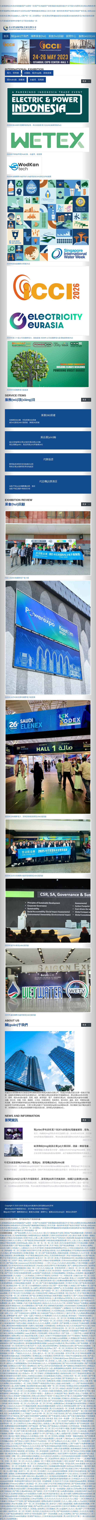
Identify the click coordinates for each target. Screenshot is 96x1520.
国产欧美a (75, 1451)
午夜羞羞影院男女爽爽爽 (42, 1421)
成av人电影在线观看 (37, 1486)
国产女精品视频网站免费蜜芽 (59, 1411)
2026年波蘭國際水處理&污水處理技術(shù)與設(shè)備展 (29, 176)
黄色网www (32, 1366)
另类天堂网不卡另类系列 (67, 1454)
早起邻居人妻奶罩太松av (29, 1321)
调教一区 (15, 1456)
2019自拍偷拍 (70, 1306)
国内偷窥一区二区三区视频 (15, 1250)
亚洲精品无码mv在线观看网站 (78, 1386)
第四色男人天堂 (68, 1341)
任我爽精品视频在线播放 (39, 1331)
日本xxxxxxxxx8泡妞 (70, 1261)
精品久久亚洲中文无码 (39, 1401)
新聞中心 (71, 36)
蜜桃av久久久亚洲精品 (30, 1436)
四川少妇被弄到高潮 (68, 1243)
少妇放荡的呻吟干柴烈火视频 (14, 1323)
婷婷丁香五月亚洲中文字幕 (79, 1391)
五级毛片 (27, 1469)
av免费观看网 (14, 1413)
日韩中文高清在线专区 (59, 1235)
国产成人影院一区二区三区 (65, 1431)
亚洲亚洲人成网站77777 (14, 1271)
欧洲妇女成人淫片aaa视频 (58, 1278)
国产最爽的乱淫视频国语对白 (75, 1366)
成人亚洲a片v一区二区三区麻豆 (31, 1373)
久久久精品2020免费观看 (58, 1471)
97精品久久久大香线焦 (43, 1449)
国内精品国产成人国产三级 (75, 1401)
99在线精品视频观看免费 (57, 1240)
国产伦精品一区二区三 (51, 1291)
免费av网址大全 (17, 1336)
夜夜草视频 (57, 1296)
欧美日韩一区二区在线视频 (50, 1398)
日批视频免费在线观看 (57, 1466)
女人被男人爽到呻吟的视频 (41, 1288)
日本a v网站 (31, 1423)
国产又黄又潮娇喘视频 (77, 1416)
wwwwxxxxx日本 (25, 1263)
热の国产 (79, 1509)
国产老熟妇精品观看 (32, 1501)
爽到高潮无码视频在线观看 (17, 1326)
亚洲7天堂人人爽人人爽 (33, 1238)
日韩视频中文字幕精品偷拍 (43, 1469)
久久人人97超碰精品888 (52, 1363)
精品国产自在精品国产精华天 (28, 1378)
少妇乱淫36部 (52, 1486)
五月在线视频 (68, 1288)
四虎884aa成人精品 (25, 1243)
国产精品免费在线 (17, 1343)
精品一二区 (78, 1499)
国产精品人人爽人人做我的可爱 (58, 1434)
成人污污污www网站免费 (24, 1459)
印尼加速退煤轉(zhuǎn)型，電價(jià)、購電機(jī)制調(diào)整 (34, 1162)
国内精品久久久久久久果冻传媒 (15, 1331)
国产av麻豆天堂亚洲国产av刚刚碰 (34, 1416)
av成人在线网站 (65, 1514)
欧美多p (46, 1250)
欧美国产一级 (77, 1411)
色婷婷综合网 (65, 1373)
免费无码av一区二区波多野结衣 (47, 1459)
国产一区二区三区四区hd (64, 1348)
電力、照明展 (13, 73)
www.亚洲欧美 (31, 1333)
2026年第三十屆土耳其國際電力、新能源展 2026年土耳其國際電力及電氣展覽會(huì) (40, 338)
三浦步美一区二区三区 (76, 1268)
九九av (54, 1263)
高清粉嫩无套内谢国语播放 (76, 1403)
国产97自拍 (74, 1496)
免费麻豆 (67, 1308)
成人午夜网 (73, 1476)
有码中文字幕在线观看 (33, 1514)
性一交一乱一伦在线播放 (56, 1489)
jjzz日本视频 (56, 1378)
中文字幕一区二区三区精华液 (17, 1296)
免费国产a (57, 1288)
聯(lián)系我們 (71, 1212)
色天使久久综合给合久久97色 (44, 1511)
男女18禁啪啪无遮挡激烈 (54, 1306)
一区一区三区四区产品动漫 (63, 1421)
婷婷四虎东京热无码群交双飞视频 (19, 1506)
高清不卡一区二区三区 (28, 1471)
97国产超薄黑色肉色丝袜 (25, 1439)
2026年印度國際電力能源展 (17, 390)
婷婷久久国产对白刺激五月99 (66, 1469)
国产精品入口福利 (22, 1441)
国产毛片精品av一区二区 (37, 1411)
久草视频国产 (57, 1308)
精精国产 (44, 1479)
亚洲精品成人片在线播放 (42, 1356)
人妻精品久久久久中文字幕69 (32, 1248)
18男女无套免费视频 (62, 1449)
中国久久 (26, 1509)
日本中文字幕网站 (69, 1506)
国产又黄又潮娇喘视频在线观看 (52, 1283)
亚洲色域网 (43, 1333)
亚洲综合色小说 (62, 1326)
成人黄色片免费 (75, 1235)
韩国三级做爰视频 (65, 1504)
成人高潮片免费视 (18, 1386)
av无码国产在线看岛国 (42, 1273)
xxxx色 (30, 1361)
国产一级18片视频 (60, 1286)
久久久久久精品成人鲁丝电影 (64, 1316)
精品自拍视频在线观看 (47, 1406)
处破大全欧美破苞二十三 (66, 1383)
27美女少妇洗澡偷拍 (15, 1238)
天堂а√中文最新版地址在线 (76, 1356)
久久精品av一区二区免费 (35, 1271)
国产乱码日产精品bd (27, 1348)
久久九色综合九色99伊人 (50, 1456)
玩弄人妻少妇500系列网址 (48, 1346)
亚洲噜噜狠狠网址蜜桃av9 (25, 1474)
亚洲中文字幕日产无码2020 (55, 1238)
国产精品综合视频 (22, 1245)
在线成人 (16, 1248)
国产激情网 (64, 1323)
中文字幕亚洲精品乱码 (35, 1256)
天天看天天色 (33, 1454)
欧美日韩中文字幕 (34, 1250)
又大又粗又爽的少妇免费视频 (56, 1338)
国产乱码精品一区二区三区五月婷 (32, 1381)
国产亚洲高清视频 (79, 1484)
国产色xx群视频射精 (18, 1268)
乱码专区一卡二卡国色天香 (62, 1276)
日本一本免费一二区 (66, 1418)
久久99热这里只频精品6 (59, 1331)
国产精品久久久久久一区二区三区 (53, 1318)
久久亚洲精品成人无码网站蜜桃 (64, 1311)
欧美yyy (15, 1321)
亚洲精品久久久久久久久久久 (75, 1351)
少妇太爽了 (59, 1439)
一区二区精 (26, 1383)
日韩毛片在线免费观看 (45, 1439)
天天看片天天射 (72, 1283)
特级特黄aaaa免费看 (78, 1481)
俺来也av (69, 1439)
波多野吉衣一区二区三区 (60, 1451)
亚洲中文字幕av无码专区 (20, 1368)
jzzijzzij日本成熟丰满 (56, 1343)
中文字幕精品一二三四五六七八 (50, 1351)
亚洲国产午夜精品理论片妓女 (44, 1383)
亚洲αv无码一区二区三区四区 (76, 1376)
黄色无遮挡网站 (44, 1308)
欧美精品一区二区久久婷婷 (37, 1484)
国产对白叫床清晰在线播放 (73, 1363)
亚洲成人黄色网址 (38, 1509)
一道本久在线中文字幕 (40, 1245)
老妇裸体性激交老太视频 (36, 1386)
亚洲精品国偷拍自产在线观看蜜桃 (37, 1328)
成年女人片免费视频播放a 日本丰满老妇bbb (24, 1363)
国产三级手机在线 (25, 1281)
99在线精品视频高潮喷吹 (70, 1301)
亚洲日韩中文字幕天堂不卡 (26, 1346)
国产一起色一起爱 (26, 1316)
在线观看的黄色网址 (33, 1291)
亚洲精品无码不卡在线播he (22, 1341)
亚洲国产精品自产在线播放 (77, 1303)
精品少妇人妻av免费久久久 (38, 1476)
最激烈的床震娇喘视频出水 (60, 1479)
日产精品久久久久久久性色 (30, 1446)
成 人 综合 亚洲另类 (22, 1288)
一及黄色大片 (48, 1393)
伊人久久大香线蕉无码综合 (41, 1298)
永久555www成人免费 (17, 1476)
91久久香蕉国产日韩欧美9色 (19, 1396)
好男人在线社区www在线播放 (15, 1516)
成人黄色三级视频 (15, 1303)
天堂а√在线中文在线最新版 (19, 1499)
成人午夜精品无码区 (40, 1293)
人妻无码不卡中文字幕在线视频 (55, 1496)
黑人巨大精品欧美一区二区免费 (62, 1408)
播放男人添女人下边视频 (78, 1393)
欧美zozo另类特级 (74, 1466)
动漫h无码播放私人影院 (58, 1391)
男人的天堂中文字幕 (72, 1516)
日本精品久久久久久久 (81, 1479)
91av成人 (40, 1266)
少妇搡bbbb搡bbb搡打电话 (66, 1281)
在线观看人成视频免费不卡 (57, 1474)
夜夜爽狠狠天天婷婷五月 (81, 1449)
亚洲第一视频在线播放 (75, 1436)
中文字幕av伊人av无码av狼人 (70, 1486)
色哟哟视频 (39, 1358)
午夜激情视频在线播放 (23, 1301)
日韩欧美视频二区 (22, 1428)
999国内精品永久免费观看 (38, 1235)
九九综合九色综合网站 (67, 1263)
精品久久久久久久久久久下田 (54, 1303)
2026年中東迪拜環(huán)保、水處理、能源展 (24, 154)
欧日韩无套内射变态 (51, 1494)
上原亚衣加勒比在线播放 (30, 1456)
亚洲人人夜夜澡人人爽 (46, 1423)
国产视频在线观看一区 (29, 1371)
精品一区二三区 (33, 1268)
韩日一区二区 (19, 1461)
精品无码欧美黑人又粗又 (35, 1336)
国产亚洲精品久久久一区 (72, 1378)
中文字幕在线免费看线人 (60, 1444)
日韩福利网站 (26, 1356)
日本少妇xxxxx (18, 1291)
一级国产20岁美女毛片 (40, 1368)
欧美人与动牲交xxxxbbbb (32, 1376)
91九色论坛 (74, 1474)
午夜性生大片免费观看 (43, 1316)
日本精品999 (29, 1388)
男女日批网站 (70, 1343)
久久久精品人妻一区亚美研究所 (53, 1268)
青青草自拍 (76, 1368)
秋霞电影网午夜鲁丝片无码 (25, 1481)
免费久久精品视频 (36, 1326)
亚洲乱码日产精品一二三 (27, 1418)
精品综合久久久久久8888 (18, 1401)
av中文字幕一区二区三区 (43, 1413)
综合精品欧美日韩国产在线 (22, 1358)
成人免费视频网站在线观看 (61, 1368)
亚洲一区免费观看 (44, 1481)
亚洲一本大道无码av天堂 (37, 1466)
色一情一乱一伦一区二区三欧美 (46, 1243)
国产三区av (78, 1296)
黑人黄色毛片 (51, 1504)
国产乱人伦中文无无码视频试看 (50, 1366)
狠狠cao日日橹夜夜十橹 (58, 1293)
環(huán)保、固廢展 (16, 80)
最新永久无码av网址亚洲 (77, 1489)
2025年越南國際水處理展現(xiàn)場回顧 (20, 1015)
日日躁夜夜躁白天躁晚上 (53, 1376)
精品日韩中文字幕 (63, 1396)
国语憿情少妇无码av (44, 1348)
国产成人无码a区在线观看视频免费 (79, 1413)
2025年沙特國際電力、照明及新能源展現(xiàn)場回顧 (25, 817)
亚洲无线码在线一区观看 (71, 1291)
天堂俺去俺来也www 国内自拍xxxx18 (67, 1358)
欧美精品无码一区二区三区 (17, 1286)
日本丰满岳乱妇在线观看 (53, 1516)
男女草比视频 (17, 1504)
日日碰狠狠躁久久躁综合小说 (40, 1286)
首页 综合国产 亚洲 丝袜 (74, 1461)
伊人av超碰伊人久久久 (65, 1509)
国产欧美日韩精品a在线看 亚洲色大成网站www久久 (62, 1446)
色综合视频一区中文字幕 (65, 1353)
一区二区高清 (42, 1391)
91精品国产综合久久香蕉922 (52, 1313)
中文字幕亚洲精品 (78, 1308)
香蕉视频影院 (17, 1469)
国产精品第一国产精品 (38, 1426)
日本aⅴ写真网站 (37, 1499)
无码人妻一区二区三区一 (17, 1361)
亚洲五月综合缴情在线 (78, 1471)
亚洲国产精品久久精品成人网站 (26, 1318)
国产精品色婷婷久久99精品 (68, 1511)
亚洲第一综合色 (14, 1434)
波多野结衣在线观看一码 (49, 1371)
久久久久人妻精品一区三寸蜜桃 (38, 1461)
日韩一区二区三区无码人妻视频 (52, 1436)
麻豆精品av (45, 1378)
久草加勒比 (30, 1276)
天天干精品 (54, 1245)
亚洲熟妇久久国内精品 (28, 1308)
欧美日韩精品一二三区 (41, 1263)
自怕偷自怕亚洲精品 (70, 1381)
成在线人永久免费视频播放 (61, 1250)
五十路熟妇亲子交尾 (55, 1233)
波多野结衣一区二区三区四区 (20, 1511)
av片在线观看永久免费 (33, 1494)
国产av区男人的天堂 (42, 1506)
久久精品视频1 (30, 1391)
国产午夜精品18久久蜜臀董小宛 (27, 1313)
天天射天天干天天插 (61, 1481)
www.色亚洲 (56, 1506)
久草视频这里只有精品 (78, 1338)
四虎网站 (15, 1298)
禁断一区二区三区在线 (57, 1386)
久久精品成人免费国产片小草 (33, 1434)
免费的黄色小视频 (54, 1381)
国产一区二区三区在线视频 (34, 1504)
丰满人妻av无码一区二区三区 (47, 1388)
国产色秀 (39, 1306)
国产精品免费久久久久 (23, 1233)
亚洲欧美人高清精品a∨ (71, 1398)
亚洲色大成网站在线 (46, 1431)
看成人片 (73, 1278)
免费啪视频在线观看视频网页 (16, 1426)
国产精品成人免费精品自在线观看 (47, 1341)
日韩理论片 (21, 1423)
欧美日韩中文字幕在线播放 (56, 1266)
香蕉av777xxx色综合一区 (40, 1441)
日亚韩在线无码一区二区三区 (63, 1328)
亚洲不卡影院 (36, 1393)
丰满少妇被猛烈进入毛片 (79, 1248)
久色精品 (72, 1286)
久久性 (49, 1271)
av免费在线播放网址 (48, 1454)
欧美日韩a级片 (58, 1461)
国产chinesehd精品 (56, 1401)
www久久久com (14, 1406)
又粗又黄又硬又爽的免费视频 (35, 1278)
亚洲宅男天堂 (58, 1356)
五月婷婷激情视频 (20, 1235)
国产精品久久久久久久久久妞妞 (36, 1444)
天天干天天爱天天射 (52, 1491)
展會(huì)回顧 (56, 36)
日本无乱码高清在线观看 (71, 1456)
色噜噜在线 (41, 1474)
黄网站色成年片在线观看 (51, 1501)
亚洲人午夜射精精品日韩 (64, 1258)
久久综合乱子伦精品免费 (79, 1323)
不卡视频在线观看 (29, 1406)
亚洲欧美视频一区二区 (32, 1253)
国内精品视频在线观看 (36, 1489)
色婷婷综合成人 (44, 1464)
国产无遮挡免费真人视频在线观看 (55, 1253)
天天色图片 (42, 1471)
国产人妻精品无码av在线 (78, 1266)
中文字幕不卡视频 (62, 1428)
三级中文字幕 (70, 1313)
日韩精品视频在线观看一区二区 (26, 1283)
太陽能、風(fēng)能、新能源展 (37, 73)
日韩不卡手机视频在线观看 (56, 1336)
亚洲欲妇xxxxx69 (67, 1346)
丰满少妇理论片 (54, 1333)
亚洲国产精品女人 (35, 1516)
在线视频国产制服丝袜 (79, 1331)
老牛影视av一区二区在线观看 (37, 1451)
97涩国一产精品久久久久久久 (20, 1353)
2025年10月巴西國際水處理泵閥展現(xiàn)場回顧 (24, 876)
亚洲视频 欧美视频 (75, 1318)
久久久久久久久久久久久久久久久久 (59, 1499)
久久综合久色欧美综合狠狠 (70, 1371)
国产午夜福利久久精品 (57, 1416)
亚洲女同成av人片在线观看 (23, 1449)
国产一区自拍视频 (50, 1514)
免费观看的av (59, 1403)
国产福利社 (38, 1491)
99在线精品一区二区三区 (20, 1393)
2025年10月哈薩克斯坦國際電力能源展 (20, 697)
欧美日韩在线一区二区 (18, 1403)
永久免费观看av (28, 1306)
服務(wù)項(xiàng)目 (57, 1212)
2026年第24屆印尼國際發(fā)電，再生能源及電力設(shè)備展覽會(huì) (34, 125)
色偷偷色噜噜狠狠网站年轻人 (56, 1248)
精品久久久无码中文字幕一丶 (72, 1459)
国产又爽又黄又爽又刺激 (27, 1431)
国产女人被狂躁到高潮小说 (44, 1281)
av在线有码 (30, 1258)
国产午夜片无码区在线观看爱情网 (18, 1273)
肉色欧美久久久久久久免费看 (39, 1323)
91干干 (71, 1336)
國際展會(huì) (38, 36)
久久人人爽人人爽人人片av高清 (74, 1501)
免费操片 (22, 1484)
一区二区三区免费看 (18, 1466)
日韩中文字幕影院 (43, 1276)
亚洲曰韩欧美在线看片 (22, 1421)
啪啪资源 (21, 1451)
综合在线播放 (15, 1383)
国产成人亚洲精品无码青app (41, 1296)
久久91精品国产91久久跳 (80, 1326)
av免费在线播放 (67, 1491)
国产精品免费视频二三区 (70, 1245)
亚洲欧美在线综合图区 (17, 1489)
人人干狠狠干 (26, 1413)
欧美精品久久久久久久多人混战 (24, 1351)
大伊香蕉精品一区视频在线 (79, 1426)
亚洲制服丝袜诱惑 (52, 1373)
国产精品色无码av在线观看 (35, 1240)
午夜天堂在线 (59, 1413)
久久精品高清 (17, 1444)
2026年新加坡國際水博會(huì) (18, 264)
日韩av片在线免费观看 (52, 1261)
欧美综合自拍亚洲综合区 (26, 1266)
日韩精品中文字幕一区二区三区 (24, 1464)
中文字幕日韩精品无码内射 (60, 1484)
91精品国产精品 (61, 1393)
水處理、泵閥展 (37, 80)
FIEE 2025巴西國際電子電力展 (17, 578)
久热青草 (55, 1323)
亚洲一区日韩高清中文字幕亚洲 (26, 1398)
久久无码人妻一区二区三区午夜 (40, 1403)
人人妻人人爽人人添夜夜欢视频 (68, 1361)
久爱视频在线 (50, 1326)
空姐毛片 (48, 1358)
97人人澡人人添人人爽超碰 (79, 1240)
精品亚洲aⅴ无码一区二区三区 (42, 1428)
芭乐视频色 (51, 1509)
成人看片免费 (65, 1494)
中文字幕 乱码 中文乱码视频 (20, 1293)
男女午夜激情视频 (74, 1256)
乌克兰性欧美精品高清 (33, 1303)
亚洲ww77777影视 (15, 1501)
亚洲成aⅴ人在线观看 (75, 1273)
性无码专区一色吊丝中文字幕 (64, 1271)
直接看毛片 (67, 1296)
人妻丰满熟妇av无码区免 (63, 1298)
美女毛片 (73, 1293)
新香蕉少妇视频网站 (16, 1333)
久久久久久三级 (39, 1233)
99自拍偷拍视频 (21, 1486)
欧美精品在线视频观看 (59, 1476)
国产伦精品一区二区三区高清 (51, 1321)
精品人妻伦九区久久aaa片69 (30, 1261)
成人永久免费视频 (33, 1479)
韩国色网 (70, 1238)
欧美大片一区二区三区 (45, 1258)
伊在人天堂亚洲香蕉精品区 (55, 1256)
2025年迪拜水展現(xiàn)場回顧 (17, 945)
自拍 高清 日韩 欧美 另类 (48, 1418)
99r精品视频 (25, 1298)
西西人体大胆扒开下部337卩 (43, 1396)
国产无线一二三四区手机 (72, 1333)
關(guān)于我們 (19, 36)
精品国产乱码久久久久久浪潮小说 (46, 1301)
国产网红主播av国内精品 (23, 1491)
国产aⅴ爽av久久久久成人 (62, 1441)
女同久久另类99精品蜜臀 (66, 1406)
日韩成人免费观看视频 (73, 1321)
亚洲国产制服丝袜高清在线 (81, 1428)
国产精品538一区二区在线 (44, 1361)
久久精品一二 (19, 1276)
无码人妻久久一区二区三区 (43, 1353)
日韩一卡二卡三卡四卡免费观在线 (37, 1311)
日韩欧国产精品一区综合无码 (63, 1464)
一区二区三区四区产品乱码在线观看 (34, 1408)
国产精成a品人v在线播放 (58, 1426)
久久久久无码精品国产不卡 (33, 1338)
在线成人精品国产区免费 (69, 1388)
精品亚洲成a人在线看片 (17, 1454)
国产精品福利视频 (15, 1328)
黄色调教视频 (19, 1256)
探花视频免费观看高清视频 (36, 1343)
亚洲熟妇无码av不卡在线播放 (30, 1496)
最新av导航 (80, 1341)
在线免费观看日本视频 (17, 1411)
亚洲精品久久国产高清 (17, 1366)
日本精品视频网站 (59, 1273)
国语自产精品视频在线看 (74, 1233)
